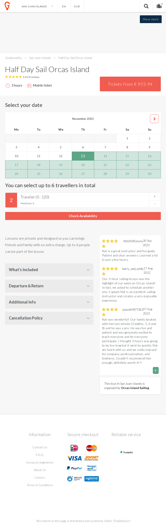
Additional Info (22, 302)
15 (127, 156)
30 (149, 174)
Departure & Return (26, 285)
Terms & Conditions (40, 485)
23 (149, 165)
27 (83, 174)
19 (60, 165)
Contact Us (39, 447)
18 (38, 165)
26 (60, 174)
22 (127, 165)
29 (127, 174)
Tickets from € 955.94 (130, 84)
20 (83, 165)
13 (83, 156)
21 (105, 165)
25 (38, 174)
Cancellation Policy (26, 318)
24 (16, 174)
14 (105, 156)
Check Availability (83, 216)
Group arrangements (40, 462)
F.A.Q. (40, 455)
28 (105, 174)
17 (16, 165)
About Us (40, 470)
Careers (39, 477)
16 (149, 156)
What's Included (23, 269)
